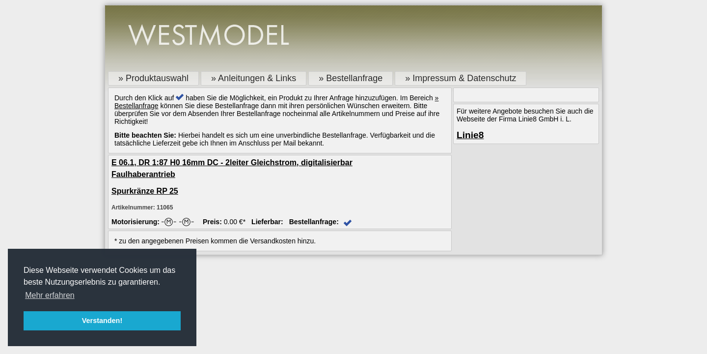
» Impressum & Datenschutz (460, 78)
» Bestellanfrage (350, 78)
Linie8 (470, 135)
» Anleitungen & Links (253, 78)
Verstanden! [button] (102, 320)
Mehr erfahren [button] (50, 295)
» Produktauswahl (153, 78)
